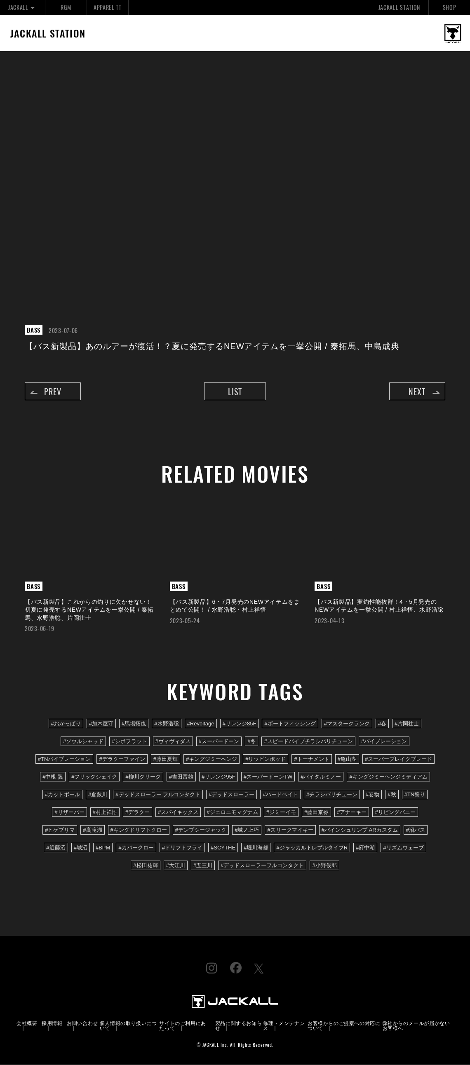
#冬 (251, 742)
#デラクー (137, 814)
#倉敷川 (97, 796)
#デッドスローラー (231, 796)
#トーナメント (311, 760)
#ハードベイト (280, 796)
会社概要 (26, 1024)
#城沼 (80, 849)
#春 (382, 725)
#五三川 (202, 867)
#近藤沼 (55, 849)
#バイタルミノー (321, 778)
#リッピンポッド (265, 760)
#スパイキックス (178, 814)
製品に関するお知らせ (238, 1026)
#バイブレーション (384, 742)
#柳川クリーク (142, 778)
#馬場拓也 (134, 725)
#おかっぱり (66, 725)
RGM (66, 7)
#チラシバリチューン (331, 796)
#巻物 (372, 796)
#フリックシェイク (94, 778)
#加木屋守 (101, 725)
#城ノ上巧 (247, 831)
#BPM (103, 849)
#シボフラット (129, 742)
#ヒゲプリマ (60, 831)
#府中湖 (365, 849)
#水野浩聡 (166, 725)
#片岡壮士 (407, 725)
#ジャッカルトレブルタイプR (312, 849)
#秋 (392, 796)
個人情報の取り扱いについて (128, 1026)
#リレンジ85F (239, 725)
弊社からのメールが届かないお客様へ (416, 1026)
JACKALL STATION (399, 7)
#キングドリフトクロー (138, 831)
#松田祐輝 (145, 867)
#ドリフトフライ (182, 849)
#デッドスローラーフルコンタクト (262, 867)
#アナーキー (352, 814)
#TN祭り (414, 796)
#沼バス (415, 831)
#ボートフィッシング (289, 725)
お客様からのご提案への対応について (344, 1026)
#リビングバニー (395, 814)
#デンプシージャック (200, 831)
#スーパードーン (219, 742)
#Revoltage (200, 725)
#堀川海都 (256, 849)
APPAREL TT (108, 7)
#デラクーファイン (122, 760)
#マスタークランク (347, 725)
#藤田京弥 (316, 814)
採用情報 (52, 1024)
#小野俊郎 (324, 867)
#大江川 (175, 867)
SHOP (449, 7)
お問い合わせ (82, 1024)
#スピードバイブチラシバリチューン (308, 742)
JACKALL (22, 7)
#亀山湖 (347, 760)
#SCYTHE (223, 849)
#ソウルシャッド (83, 742)
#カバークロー (135, 849)
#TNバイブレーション (64, 760)
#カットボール (62, 796)
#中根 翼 (52, 778)
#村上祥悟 (105, 814)
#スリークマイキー (290, 831)
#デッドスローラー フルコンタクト (157, 796)
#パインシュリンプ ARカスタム (360, 831)
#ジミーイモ (281, 814)
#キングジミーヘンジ (211, 760)
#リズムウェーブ (403, 849)
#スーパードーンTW (268, 778)
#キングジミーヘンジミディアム (388, 778)
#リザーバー (69, 814)
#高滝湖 (92, 831)
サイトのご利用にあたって (182, 1026)
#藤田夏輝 (165, 760)
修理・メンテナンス (284, 1026)
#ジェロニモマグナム (232, 814)
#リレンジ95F (218, 778)
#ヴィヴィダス (172, 742)
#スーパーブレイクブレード (398, 760)
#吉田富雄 (181, 778)
